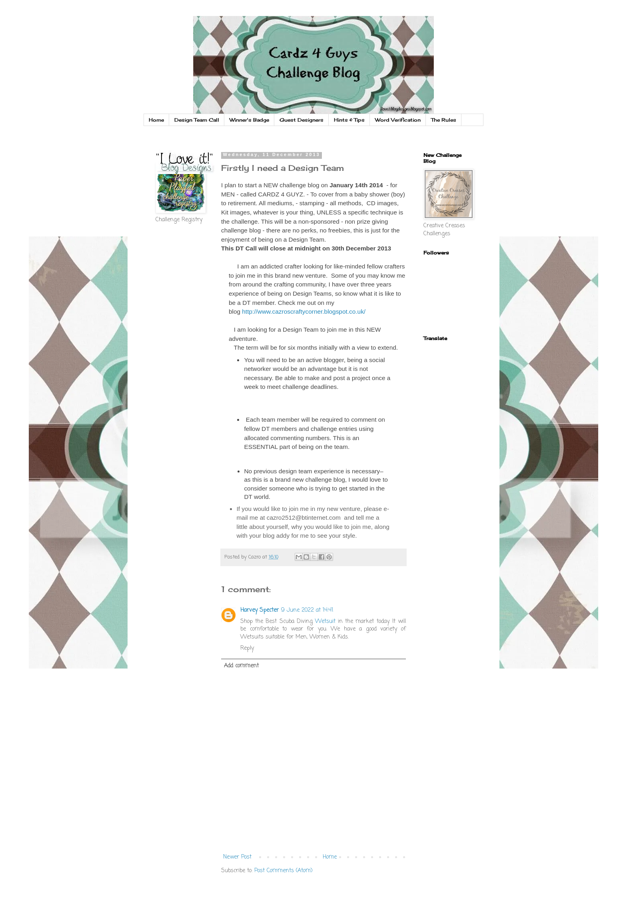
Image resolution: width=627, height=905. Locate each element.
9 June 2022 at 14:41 (307, 610)
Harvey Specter (259, 610)
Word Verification (398, 120)
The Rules (443, 120)
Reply (247, 648)
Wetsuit (325, 621)
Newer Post (237, 857)
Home (156, 120)
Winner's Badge (249, 120)
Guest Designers (301, 120)
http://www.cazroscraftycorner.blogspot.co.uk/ (303, 311)
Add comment (241, 666)
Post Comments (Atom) (283, 871)
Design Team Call (196, 120)
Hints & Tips (349, 120)
